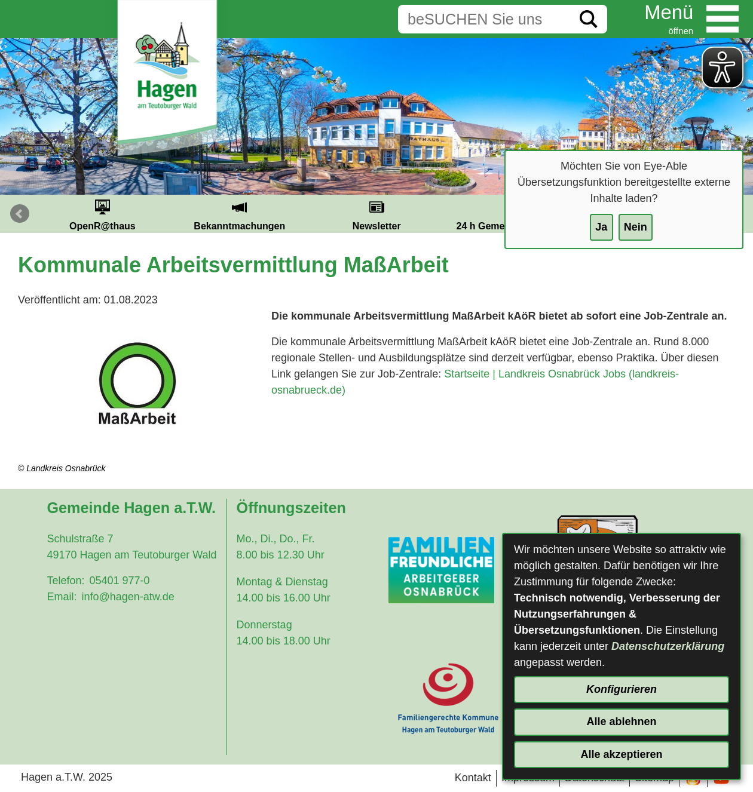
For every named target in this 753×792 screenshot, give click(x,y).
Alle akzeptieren (621, 754)
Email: (61, 597)
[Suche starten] (588, 19)
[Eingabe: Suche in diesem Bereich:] (484, 19)
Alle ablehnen (621, 721)
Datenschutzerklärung (667, 646)
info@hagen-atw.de (127, 597)
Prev (19, 213)
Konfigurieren (621, 689)
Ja (601, 227)
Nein (635, 227)
